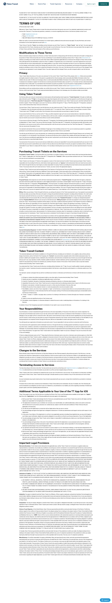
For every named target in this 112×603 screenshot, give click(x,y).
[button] (32, 4)
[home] (11, 4)
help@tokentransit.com (31, 34)
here (45, 42)
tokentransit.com (86, 57)
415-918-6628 (30, 36)
